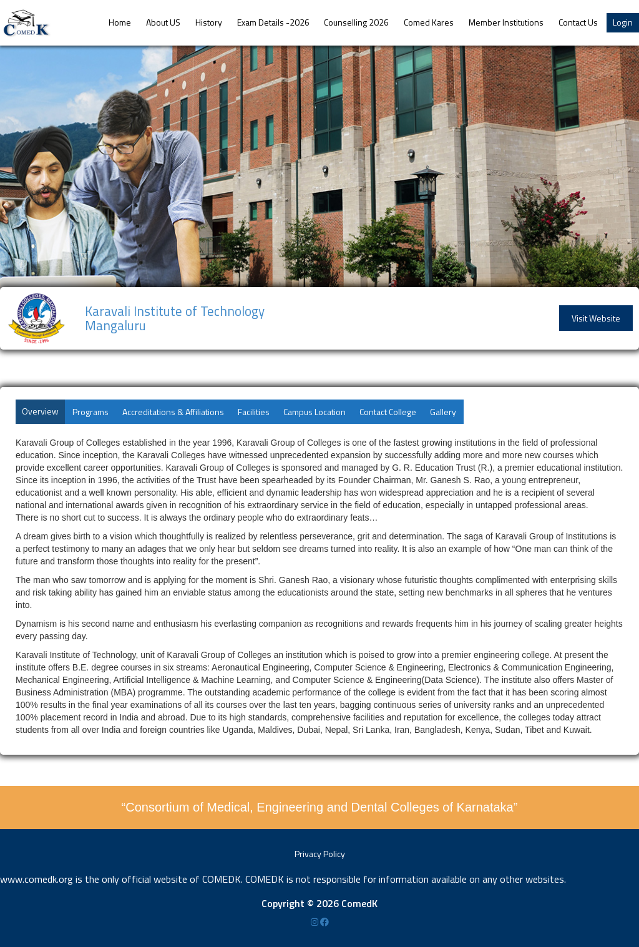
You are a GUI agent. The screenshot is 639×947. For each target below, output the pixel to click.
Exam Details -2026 (273, 22)
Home (120, 22)
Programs (90, 411)
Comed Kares (429, 22)
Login (623, 22)
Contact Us (578, 22)
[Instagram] (315, 921)
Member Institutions (506, 22)
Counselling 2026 (356, 22)
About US (163, 22)
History (208, 22)
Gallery (443, 411)
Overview (40, 411)
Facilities (254, 411)
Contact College (387, 411)
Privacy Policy (320, 853)
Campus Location (314, 411)
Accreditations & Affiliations (173, 411)
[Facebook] (324, 921)
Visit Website (596, 318)
